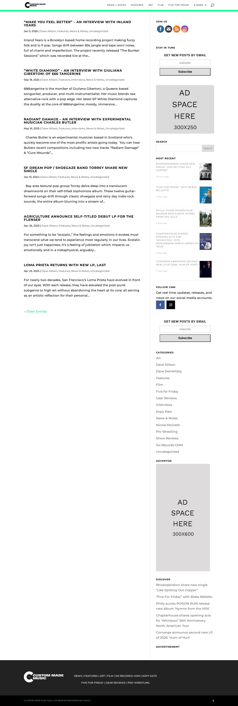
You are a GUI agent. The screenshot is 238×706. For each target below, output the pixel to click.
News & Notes (79, 31)
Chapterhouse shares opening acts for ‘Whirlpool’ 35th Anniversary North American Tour (177, 240)
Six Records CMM (169, 445)
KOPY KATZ (149, 676)
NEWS (78, 676)
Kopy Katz (164, 411)
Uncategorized (98, 31)
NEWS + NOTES (116, 5)
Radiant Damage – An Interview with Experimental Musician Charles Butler (77, 120)
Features (63, 31)
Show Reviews (167, 438)
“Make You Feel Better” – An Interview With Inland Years (77, 23)
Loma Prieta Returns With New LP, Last (65, 265)
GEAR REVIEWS (116, 682)
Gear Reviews (166, 398)
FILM (161, 5)
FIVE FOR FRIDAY (178, 5)
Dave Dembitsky (169, 371)
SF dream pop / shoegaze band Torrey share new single (76, 169)
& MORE (198, 5)
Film (159, 384)
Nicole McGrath (168, 425)
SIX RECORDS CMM (127, 676)
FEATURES (137, 5)
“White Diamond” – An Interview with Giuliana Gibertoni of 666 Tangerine (73, 72)
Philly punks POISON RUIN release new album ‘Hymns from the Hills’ (175, 213)
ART (150, 5)
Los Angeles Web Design (66, 700)
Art (158, 358)
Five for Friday (167, 391)
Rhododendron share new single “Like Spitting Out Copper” (175, 167)
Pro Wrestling (167, 431)
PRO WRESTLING (139, 682)
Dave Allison (48, 31)
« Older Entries (35, 311)
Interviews (78, 79)
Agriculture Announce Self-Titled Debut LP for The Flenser (79, 218)
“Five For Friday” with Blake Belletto (184, 597)
